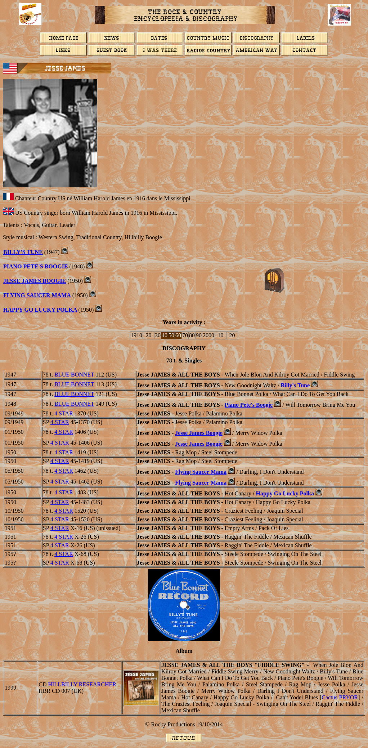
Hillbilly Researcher (82, 684)
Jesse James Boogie (199, 433)
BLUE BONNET (74, 374)
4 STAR (63, 413)
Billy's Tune (295, 385)
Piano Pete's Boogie (35, 266)
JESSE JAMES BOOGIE (34, 281)
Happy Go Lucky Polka (285, 493)
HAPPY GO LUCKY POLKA (40, 310)
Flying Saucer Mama (37, 295)
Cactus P (340, 697)
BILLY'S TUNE (23, 252)
